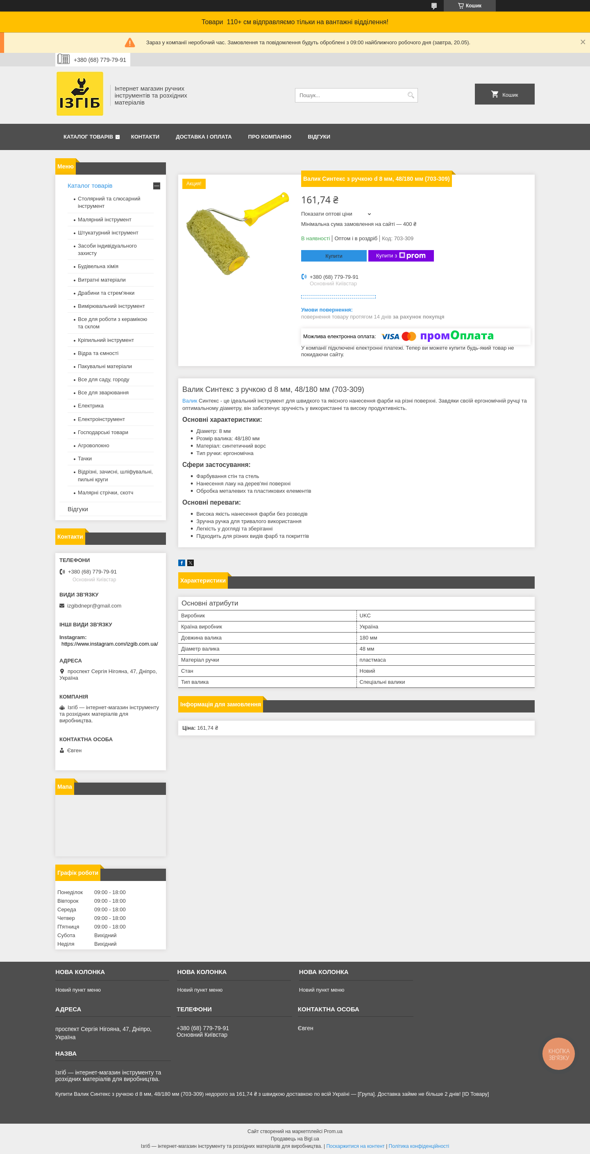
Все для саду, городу (103, 379)
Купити (334, 256)
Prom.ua (333, 1131)
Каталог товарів (88, 137)
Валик (189, 401)
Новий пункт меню (78, 990)
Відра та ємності (98, 353)
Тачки (85, 458)
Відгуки (319, 137)
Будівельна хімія (98, 266)
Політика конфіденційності (419, 1146)
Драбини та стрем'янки (106, 293)
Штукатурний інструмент (108, 233)
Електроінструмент (101, 419)
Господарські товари (103, 432)
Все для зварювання (103, 392)
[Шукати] (411, 95)
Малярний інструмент (105, 219)
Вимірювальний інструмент (111, 306)
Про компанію (270, 137)
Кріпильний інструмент (106, 340)
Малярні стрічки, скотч (105, 492)
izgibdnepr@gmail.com (94, 606)
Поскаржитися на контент (355, 1146)
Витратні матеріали (102, 280)
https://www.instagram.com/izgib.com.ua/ (109, 644)
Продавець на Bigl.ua (295, 1139)
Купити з (401, 255)
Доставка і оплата (203, 137)
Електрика (91, 406)
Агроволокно (93, 445)
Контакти (145, 137)
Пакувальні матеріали (105, 366)
